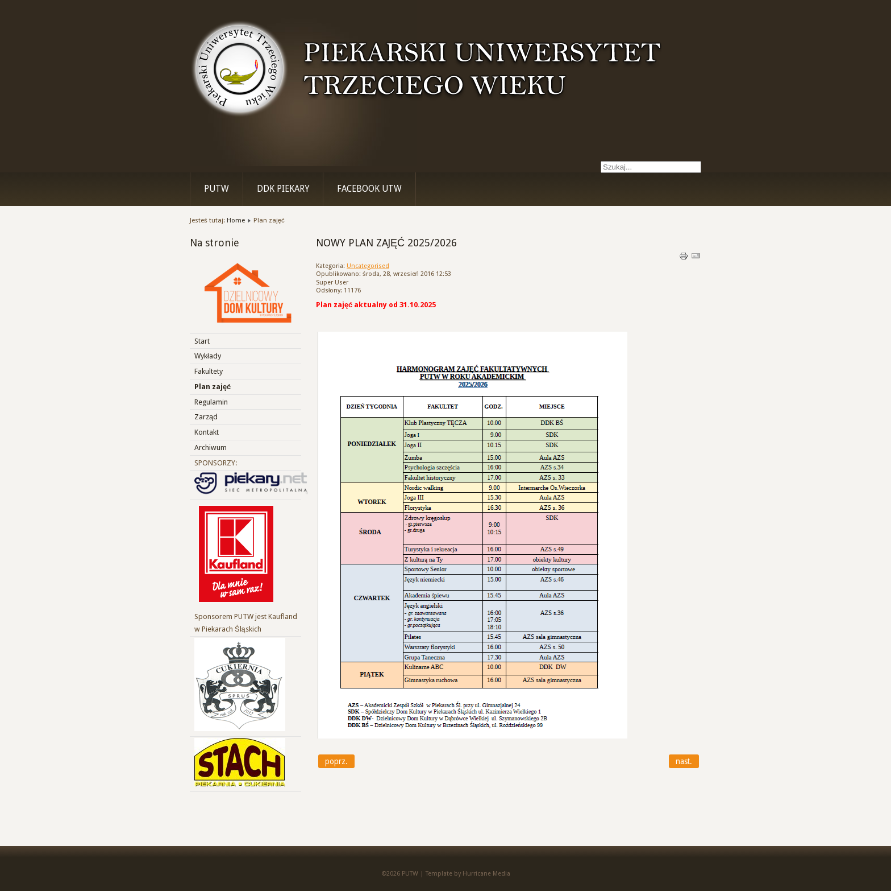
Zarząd (206, 416)
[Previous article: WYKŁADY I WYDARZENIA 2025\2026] (336, 761)
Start (202, 341)
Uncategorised (368, 266)
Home (236, 220)
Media (501, 873)
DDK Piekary (283, 189)
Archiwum (210, 447)
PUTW (216, 189)
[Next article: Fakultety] (684, 761)
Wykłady (207, 356)
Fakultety (208, 371)
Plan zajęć (212, 386)
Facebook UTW (369, 189)
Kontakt (206, 432)
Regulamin (211, 402)
